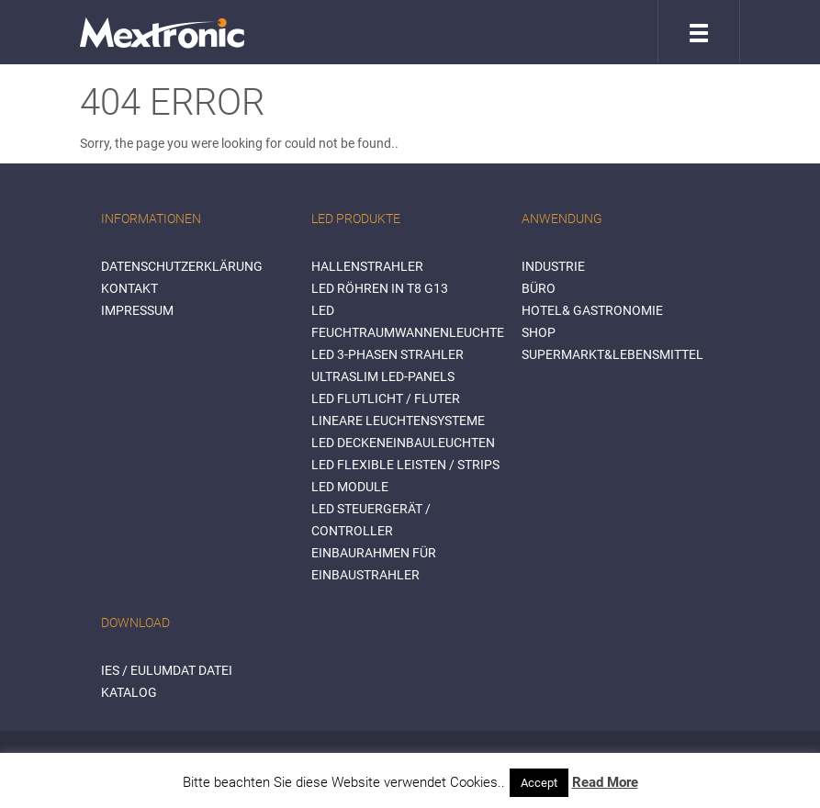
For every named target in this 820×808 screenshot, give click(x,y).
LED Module (349, 486)
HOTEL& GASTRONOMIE (592, 310)
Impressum (137, 310)
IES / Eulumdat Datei (166, 670)
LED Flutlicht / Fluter (385, 398)
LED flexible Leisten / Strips (405, 464)
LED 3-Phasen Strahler (387, 354)
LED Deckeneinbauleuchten (403, 442)
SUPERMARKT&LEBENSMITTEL (612, 354)
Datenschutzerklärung (182, 266)
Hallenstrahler (367, 266)
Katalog (129, 692)
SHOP (539, 332)
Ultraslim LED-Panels (383, 376)
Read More (605, 782)
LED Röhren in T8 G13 (379, 288)
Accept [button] (539, 783)
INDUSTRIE (553, 266)
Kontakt (129, 288)
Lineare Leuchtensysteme (398, 420)
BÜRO (539, 288)
